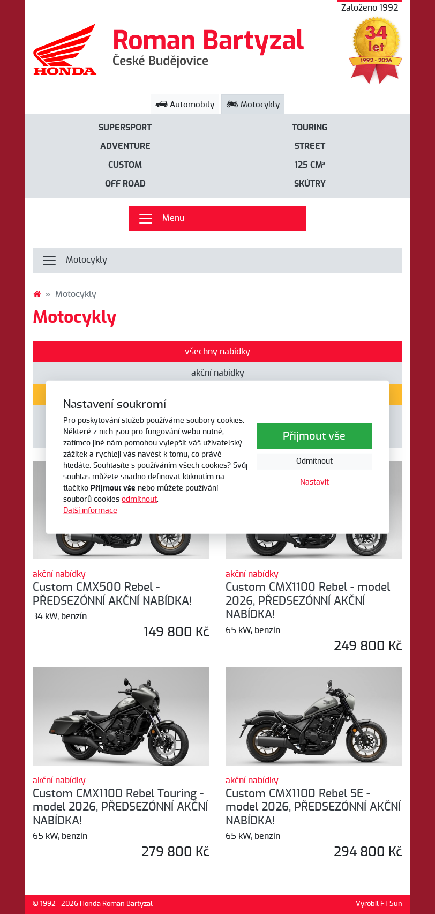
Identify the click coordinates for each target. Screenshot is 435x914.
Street (310, 146)
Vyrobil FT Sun (379, 904)
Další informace (90, 511)
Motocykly (253, 105)
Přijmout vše (314, 436)
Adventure (125, 146)
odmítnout (139, 499)
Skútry (310, 184)
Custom (125, 165)
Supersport (125, 127)
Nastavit (314, 482)
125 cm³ (310, 165)
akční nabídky (217, 373)
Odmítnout (314, 461)
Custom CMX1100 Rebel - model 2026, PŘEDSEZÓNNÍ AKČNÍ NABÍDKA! (308, 601)
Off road (125, 184)
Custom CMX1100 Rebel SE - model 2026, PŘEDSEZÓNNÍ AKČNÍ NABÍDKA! (313, 807)
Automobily (184, 105)
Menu (161, 219)
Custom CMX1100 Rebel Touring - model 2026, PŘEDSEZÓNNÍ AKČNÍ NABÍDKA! (120, 807)
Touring (310, 127)
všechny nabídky (217, 351)
